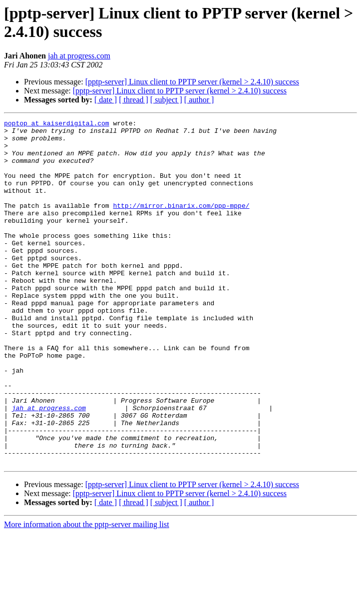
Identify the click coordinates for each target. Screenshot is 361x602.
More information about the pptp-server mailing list (86, 593)
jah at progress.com (79, 55)
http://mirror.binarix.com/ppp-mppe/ (181, 223)
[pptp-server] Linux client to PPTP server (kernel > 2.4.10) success (192, 81)
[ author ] (199, 99)
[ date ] (105, 99)
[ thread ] (133, 99)
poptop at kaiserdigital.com (56, 124)
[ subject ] (166, 99)
